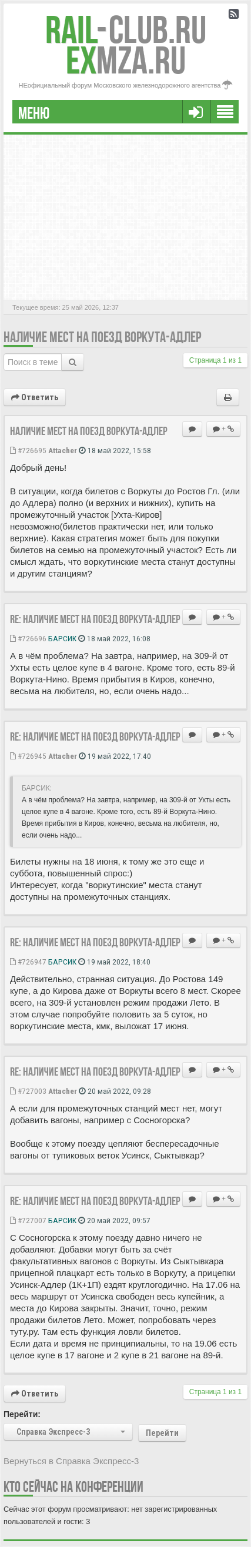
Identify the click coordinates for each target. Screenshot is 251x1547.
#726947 (28, 961)
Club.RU (125, 29)
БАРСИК (62, 638)
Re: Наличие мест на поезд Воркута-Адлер (95, 618)
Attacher (62, 450)
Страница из (215, 360)
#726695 (28, 450)
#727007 (28, 1220)
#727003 (28, 1091)
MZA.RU (126, 60)
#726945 (28, 756)
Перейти (162, 1433)
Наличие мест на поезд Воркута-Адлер (102, 337)
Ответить (34, 397)
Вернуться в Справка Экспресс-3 (71, 1461)
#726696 (28, 638)
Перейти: (22, 1414)
